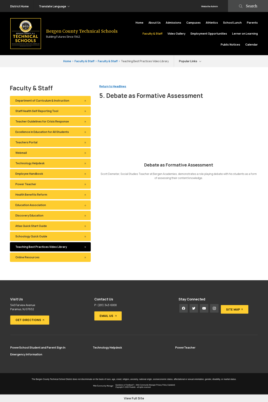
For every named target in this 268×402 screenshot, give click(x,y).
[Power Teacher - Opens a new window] (50, 184)
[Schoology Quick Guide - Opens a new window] (50, 236)
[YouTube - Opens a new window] (204, 308)
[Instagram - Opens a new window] (214, 308)
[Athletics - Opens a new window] (211, 22)
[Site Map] (234, 308)
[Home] (139, 22)
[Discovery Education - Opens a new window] (50, 215)
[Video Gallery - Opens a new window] (176, 33)
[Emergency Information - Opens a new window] (26, 354)
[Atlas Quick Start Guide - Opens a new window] (50, 226)
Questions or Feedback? (124, 385)
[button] (54, 6)
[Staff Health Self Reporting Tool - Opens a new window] (50, 111)
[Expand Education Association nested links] (85, 205)
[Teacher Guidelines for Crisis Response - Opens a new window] (50, 121)
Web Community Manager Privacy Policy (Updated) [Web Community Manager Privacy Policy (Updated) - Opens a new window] (155, 385)
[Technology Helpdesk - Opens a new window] (50, 163)
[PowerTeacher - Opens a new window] (185, 347)
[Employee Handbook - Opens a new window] (50, 173)
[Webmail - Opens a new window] (50, 152)
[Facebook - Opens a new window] (183, 308)
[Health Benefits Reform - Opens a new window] (50, 194)
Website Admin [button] (209, 6)
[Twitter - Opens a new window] (194, 308)
